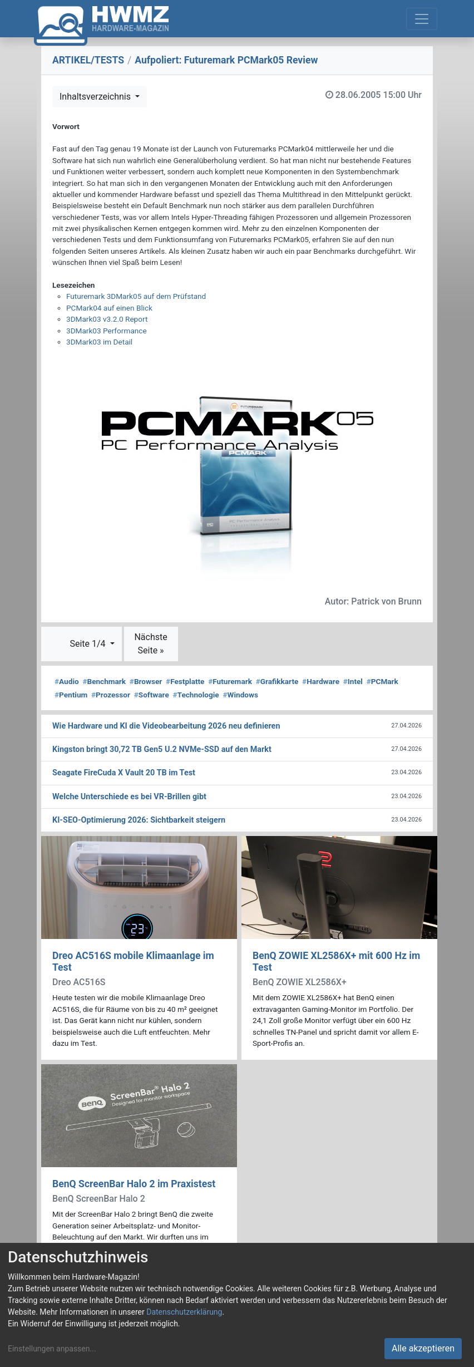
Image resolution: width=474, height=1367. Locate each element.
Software (151, 694)
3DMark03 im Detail (99, 341)
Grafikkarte (277, 681)
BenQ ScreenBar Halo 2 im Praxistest (133, 1183)
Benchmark (104, 681)
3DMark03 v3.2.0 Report (106, 318)
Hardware (320, 681)
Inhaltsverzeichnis (96, 96)
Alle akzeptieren (423, 1348)
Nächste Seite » (150, 644)
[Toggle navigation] (421, 19)
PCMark (382, 681)
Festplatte (185, 681)
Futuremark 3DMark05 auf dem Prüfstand (136, 296)
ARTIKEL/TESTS (88, 60)
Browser (146, 681)
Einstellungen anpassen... (52, 1348)
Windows (240, 694)
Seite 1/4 (88, 643)
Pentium (71, 694)
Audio (67, 681)
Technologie (196, 694)
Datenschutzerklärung (184, 1311)
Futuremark (230, 681)
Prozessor (110, 694)
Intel (353, 681)
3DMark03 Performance (106, 330)
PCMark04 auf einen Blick (109, 307)
